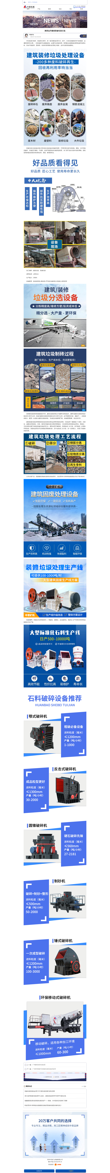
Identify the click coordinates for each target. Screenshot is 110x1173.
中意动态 (34, 2)
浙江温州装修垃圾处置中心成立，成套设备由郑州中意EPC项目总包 (45, 1096)
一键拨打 (71, 1171)
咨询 (83, 36)
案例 (49, 9)
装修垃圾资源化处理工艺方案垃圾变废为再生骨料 (40, 1091)
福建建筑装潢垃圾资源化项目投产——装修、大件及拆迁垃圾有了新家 (46, 1100)
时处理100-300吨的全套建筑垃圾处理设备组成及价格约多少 (43, 1105)
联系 (81, 9)
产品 (39, 9)
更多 (85, 1086)
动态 (60, 9)
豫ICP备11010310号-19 (55, 1161)
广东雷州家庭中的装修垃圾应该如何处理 (44, 1069)
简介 (71, 9)
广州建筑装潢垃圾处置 (38, 1064)
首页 (29, 2)
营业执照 (51, 1164)
